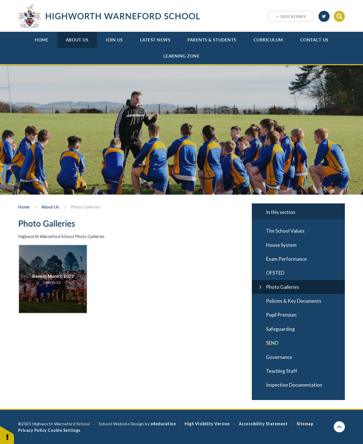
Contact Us (314, 39)
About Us (77, 39)
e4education (163, 423)
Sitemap (305, 423)
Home (41, 39)
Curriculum (268, 39)
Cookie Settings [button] (64, 430)
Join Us (114, 39)
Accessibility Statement (263, 423)
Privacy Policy (32, 430)
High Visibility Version (207, 423)
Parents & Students (211, 39)
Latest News (155, 39)
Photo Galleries (85, 206)
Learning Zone (181, 55)
